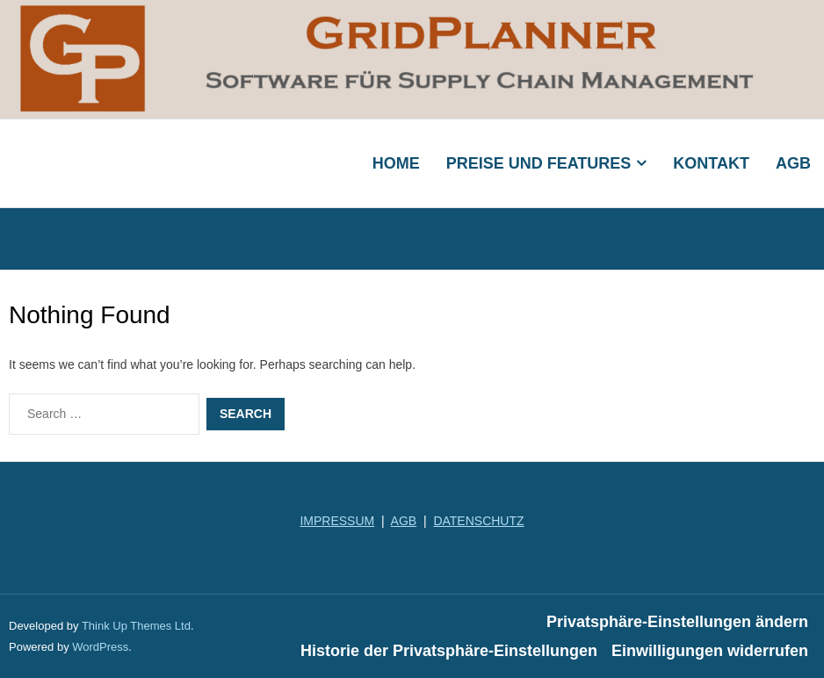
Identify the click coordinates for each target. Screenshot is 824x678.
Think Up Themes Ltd (136, 625)
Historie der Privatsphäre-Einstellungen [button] (448, 651)
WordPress (100, 646)
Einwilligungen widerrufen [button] (709, 651)
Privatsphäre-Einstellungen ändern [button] (677, 622)
